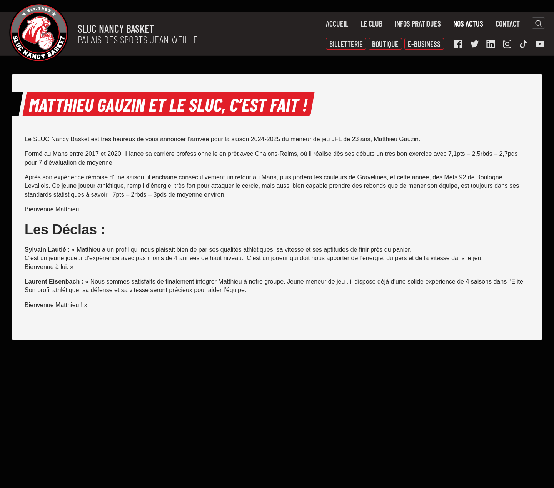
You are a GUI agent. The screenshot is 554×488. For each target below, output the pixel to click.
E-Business (424, 43)
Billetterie (346, 43)
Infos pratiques (418, 23)
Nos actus (468, 23)
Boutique (385, 43)
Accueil (337, 23)
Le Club (371, 23)
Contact (508, 23)
